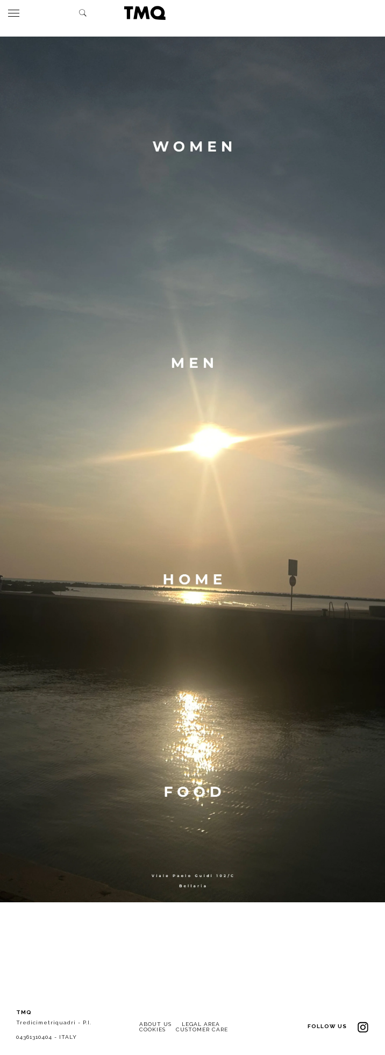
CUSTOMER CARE (202, 1029)
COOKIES (152, 1029)
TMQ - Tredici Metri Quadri (144, 12)
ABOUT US (155, 1024)
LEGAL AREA (201, 1024)
